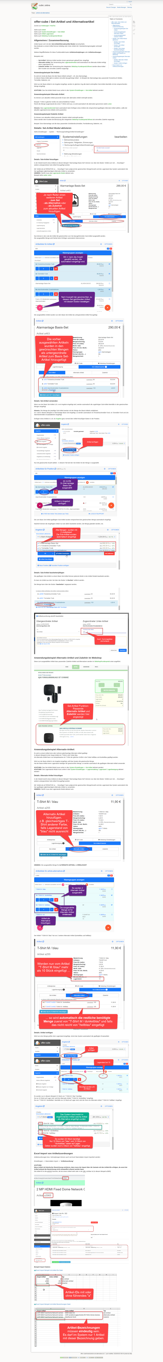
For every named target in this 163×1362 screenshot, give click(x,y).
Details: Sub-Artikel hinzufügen (119, 42)
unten (110, 104)
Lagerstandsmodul (49, 108)
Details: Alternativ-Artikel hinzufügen (121, 60)
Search (131, 4)
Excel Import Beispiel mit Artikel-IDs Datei (49, 1270)
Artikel (44, 30)
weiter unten (47, 175)
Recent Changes (111, 7)
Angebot (58, 419)
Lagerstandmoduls (71, 62)
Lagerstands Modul (59, 173)
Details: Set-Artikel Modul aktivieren (120, 39)
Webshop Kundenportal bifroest (52, 36)
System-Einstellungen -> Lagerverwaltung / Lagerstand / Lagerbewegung (94, 769)
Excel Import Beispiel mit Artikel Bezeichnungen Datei (53, 1304)
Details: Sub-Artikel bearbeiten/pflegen (119, 49)
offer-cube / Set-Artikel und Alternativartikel (119, 22)
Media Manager (121, 7)
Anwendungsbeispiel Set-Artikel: (121, 29)
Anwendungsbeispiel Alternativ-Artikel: (119, 32)
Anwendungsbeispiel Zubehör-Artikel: (119, 36)
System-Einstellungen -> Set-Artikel (53, 32)
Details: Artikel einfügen (120, 63)
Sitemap (129, 7)
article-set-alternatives (43, 13)
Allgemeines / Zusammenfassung (118, 26)
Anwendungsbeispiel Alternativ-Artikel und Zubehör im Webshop (121, 53)
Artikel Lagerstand (47, 34)
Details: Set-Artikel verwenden (119, 45)
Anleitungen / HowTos (48, 26)
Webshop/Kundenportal (102, 661)
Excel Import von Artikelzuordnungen (118, 65)
